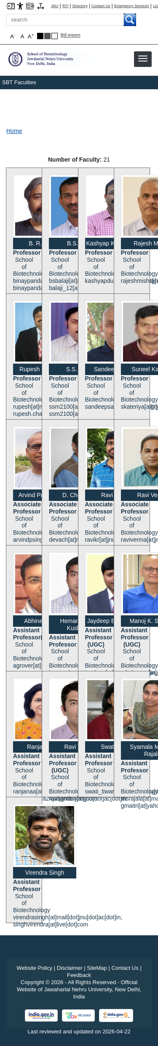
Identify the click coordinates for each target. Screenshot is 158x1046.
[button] (142, 58)
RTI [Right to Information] (65, 6)
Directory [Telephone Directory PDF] (80, 6)
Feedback (79, 975)
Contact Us (100, 6)
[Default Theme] (54, 36)
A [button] (31, 36)
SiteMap (97, 968)
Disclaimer (70, 968)
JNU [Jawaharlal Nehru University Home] (55, 6)
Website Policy (34, 968)
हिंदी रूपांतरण (70, 35)
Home (14, 131)
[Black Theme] (40, 36)
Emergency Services (131, 6)
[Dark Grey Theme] (47, 36)
